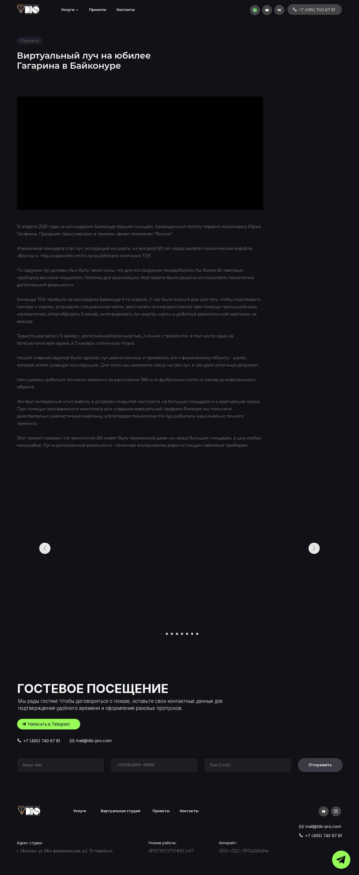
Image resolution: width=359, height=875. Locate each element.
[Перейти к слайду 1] (162, 634)
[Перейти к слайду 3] (172, 634)
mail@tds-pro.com (94, 740)
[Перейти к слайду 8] (197, 634)
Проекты (97, 9)
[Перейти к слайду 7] (192, 634)
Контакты (125, 9)
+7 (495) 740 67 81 (41, 740)
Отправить (320, 765)
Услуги (68, 9)
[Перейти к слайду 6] (187, 634)
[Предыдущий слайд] (44, 548)
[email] (247, 765)
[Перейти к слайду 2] (167, 634)
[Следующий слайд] (314, 548)
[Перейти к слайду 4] (177, 634)
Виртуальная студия (120, 811)
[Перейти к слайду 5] (182, 634)
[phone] (154, 765)
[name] (60, 765)
